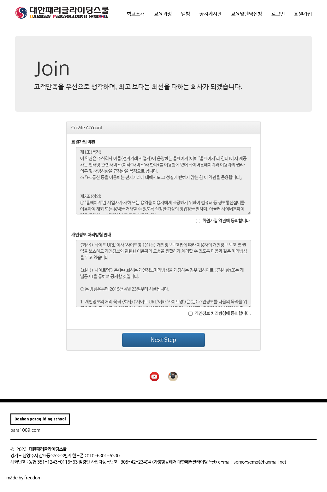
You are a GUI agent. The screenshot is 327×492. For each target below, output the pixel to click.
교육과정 (163, 14)
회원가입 (303, 14)
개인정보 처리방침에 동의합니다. (219, 313)
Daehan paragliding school (40, 419)
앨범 (185, 14)
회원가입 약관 (83, 142)
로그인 (278, 14)
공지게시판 (210, 14)
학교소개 (136, 14)
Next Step (163, 340)
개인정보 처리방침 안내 (91, 234)
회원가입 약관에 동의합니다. (223, 220)
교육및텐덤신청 (246, 14)
